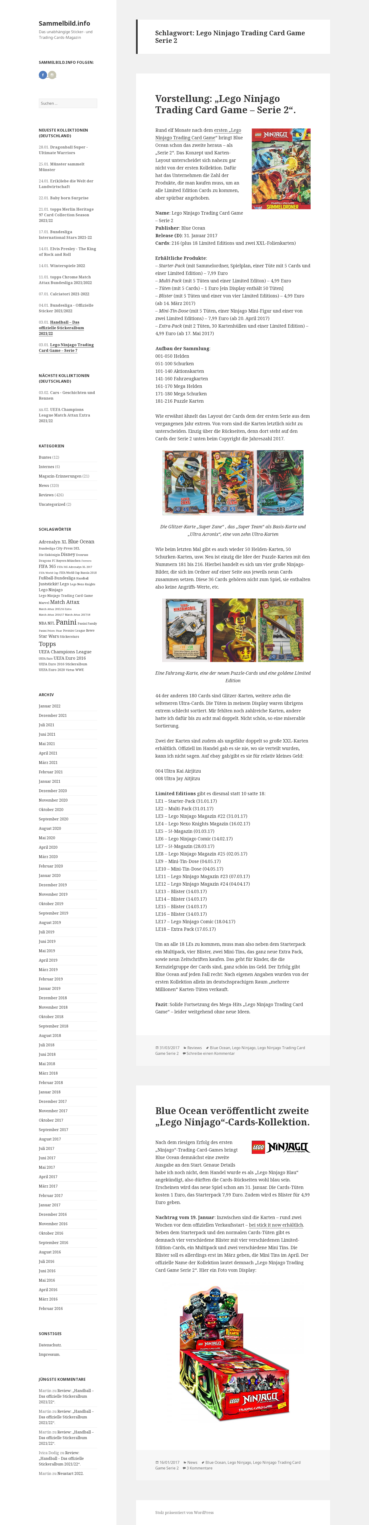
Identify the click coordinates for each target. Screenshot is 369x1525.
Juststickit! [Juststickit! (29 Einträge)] (49, 583)
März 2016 (48, 1299)
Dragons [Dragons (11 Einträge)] (45, 561)
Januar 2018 (49, 1092)
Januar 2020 (49, 875)
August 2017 (50, 1139)
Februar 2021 (51, 772)
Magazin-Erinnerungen (60, 476)
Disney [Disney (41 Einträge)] (68, 554)
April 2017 (48, 1176)
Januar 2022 (49, 706)
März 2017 (48, 1186)
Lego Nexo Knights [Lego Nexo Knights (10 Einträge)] (82, 584)
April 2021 (48, 753)
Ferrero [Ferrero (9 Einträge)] (86, 560)
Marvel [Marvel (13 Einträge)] (44, 603)
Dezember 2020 (53, 790)
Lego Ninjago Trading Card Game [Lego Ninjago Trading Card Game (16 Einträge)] (66, 595)
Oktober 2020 (51, 809)
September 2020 (53, 819)
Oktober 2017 (51, 1120)
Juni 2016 (47, 1270)
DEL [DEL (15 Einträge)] (77, 548)
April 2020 (48, 847)
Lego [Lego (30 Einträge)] (64, 583)
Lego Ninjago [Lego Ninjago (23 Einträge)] (51, 589)
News (44, 485)
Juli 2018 (46, 1044)
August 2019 (50, 922)
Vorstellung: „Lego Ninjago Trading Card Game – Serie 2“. (225, 104)
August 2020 (50, 828)
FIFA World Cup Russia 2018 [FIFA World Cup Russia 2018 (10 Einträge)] (78, 572)
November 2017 (53, 1110)
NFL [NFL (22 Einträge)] (51, 623)
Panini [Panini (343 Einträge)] (66, 622)
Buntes (45, 457)
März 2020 (48, 856)
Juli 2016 (46, 1261)
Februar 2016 (51, 1308)
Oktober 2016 (51, 1233)
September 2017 (53, 1129)
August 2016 (50, 1252)
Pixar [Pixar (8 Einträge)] (59, 630)
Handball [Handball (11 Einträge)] (82, 578)
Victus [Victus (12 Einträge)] (70, 670)
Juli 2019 (46, 932)
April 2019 (48, 960)
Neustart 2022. (70, 1473)
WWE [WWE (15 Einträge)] (79, 669)
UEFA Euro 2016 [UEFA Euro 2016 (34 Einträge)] (70, 658)
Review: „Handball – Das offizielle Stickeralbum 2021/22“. (66, 1396)
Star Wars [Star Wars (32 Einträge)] (49, 636)
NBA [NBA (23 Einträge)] (43, 623)
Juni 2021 (47, 734)
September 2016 (53, 1242)
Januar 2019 (49, 988)
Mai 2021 (47, 743)
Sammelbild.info (64, 23)
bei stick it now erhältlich (276, 1225)
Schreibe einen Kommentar (211, 1053)
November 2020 (53, 800)
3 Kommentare (200, 1468)
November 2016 (53, 1223)
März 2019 (48, 969)
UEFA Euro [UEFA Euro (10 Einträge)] (46, 658)
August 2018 (50, 1035)
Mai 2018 (47, 1063)
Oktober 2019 (51, 903)
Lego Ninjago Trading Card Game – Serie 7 (66, 347)
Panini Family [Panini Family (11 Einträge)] (87, 624)
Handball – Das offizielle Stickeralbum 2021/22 (61, 328)
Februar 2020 (51, 866)
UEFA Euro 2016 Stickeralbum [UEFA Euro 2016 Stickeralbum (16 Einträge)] (63, 664)
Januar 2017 (49, 1205)
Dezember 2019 (53, 884)
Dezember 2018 (53, 997)
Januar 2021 (49, 781)
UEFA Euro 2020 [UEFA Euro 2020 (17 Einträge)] (52, 669)
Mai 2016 (47, 1280)
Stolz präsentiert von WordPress (184, 1512)
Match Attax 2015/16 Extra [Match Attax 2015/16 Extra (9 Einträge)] (55, 609)
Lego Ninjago (244, 1047)
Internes (46, 466)
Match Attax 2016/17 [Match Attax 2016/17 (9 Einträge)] (51, 614)
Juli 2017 (46, 1148)
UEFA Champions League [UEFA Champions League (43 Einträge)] (65, 651)
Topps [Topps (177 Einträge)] (47, 643)
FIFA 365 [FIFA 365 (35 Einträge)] (47, 566)
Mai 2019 (47, 950)
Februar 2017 (51, 1195)
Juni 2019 (47, 941)
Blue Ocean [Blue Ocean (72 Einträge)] (81, 541)
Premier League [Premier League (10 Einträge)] (74, 630)
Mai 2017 (47, 1167)
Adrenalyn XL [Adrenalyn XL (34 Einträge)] (53, 542)
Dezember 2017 (53, 1101)
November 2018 (53, 1007)
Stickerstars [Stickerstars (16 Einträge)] (69, 636)
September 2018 (53, 1026)
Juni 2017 (47, 1157)
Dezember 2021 (53, 715)
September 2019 (53, 913)
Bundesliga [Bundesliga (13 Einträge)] (47, 548)
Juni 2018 (47, 1054)
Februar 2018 (51, 1082)
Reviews (46, 495)
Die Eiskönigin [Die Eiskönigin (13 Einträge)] (49, 555)
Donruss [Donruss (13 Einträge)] (82, 555)
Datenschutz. (50, 1345)
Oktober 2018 (51, 1016)
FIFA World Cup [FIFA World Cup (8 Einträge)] (48, 572)
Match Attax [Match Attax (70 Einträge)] (65, 601)
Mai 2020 (47, 837)
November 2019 (53, 894)
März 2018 (48, 1073)
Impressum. (49, 1354)
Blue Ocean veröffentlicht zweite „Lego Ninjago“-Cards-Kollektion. (232, 1116)
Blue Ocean (220, 1047)
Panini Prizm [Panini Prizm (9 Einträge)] (47, 630)
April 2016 (48, 1289)
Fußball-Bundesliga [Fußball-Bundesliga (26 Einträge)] (57, 578)
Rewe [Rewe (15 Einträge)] (90, 630)
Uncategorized (52, 504)
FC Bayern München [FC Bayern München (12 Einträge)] (66, 561)
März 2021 (48, 762)
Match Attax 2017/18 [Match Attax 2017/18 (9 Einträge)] (77, 614)
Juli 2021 (46, 724)
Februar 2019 (51, 979)
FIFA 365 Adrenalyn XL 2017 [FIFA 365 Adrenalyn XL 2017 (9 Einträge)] (74, 567)
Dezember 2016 (53, 1214)
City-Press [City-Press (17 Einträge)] (64, 548)
